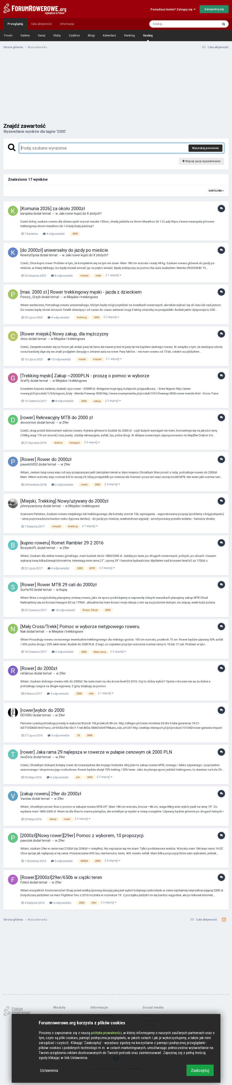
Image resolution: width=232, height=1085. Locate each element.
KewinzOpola (29, 255)
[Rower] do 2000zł (38, 668)
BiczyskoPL (28, 548)
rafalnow (26, 673)
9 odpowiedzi (62, 861)
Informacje (67, 24)
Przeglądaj (15, 24)
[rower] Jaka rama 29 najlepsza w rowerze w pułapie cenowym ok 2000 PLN (96, 752)
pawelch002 (29, 464)
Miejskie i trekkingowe (82, 297)
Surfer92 (26, 589)
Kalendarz (109, 35)
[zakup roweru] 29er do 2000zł (50, 793)
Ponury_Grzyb (30, 297)
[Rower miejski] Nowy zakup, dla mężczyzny (64, 334)
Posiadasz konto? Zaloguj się (173, 9)
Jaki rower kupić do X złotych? (80, 213)
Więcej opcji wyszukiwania (201, 161)
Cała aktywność (41, 24)
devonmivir (28, 422)
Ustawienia (49, 1070)
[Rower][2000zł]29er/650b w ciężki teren (61, 877)
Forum (8, 35)
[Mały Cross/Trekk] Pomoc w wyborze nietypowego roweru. (80, 626)
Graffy (25, 380)
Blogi (91, 35)
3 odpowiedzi (58, 735)
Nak (23, 631)
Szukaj (148, 37)
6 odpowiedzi (57, 777)
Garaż (41, 35)
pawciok (26, 840)
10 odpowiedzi (63, 610)
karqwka (26, 213)
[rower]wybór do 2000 (42, 710)
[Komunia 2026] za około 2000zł (52, 208)
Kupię (63, 589)
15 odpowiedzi (59, 359)
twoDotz (26, 757)
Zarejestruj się (214, 9)
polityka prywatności (106, 1032)
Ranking (129, 35)
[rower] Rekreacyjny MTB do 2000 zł (56, 417)
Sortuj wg (216, 191)
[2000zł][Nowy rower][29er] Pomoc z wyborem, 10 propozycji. (82, 835)
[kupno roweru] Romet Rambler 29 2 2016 (62, 543)
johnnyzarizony (31, 506)
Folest (24, 882)
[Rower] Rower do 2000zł (45, 459)
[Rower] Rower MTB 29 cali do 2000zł (58, 584)
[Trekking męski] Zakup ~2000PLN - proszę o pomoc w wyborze (84, 375)
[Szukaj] (173, 24)
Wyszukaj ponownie (205, 148)
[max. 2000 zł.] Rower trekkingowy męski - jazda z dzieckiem (81, 292)
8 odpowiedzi (62, 275)
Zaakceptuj (200, 1070)
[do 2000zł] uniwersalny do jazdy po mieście (64, 250)
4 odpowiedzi (54, 233)
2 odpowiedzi (62, 484)
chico (24, 339)
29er (65, 422)
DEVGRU (26, 715)
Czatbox (74, 35)
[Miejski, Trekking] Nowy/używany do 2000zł (64, 501)
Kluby (57, 35)
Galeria (25, 35)
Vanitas (25, 798)
